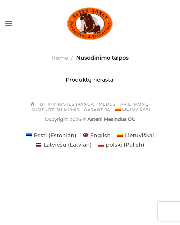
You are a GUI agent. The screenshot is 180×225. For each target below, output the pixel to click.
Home (59, 57)
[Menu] (9, 23)
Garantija (97, 109)
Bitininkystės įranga (67, 104)
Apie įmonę (134, 104)
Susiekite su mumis (55, 109)
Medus (107, 104)
